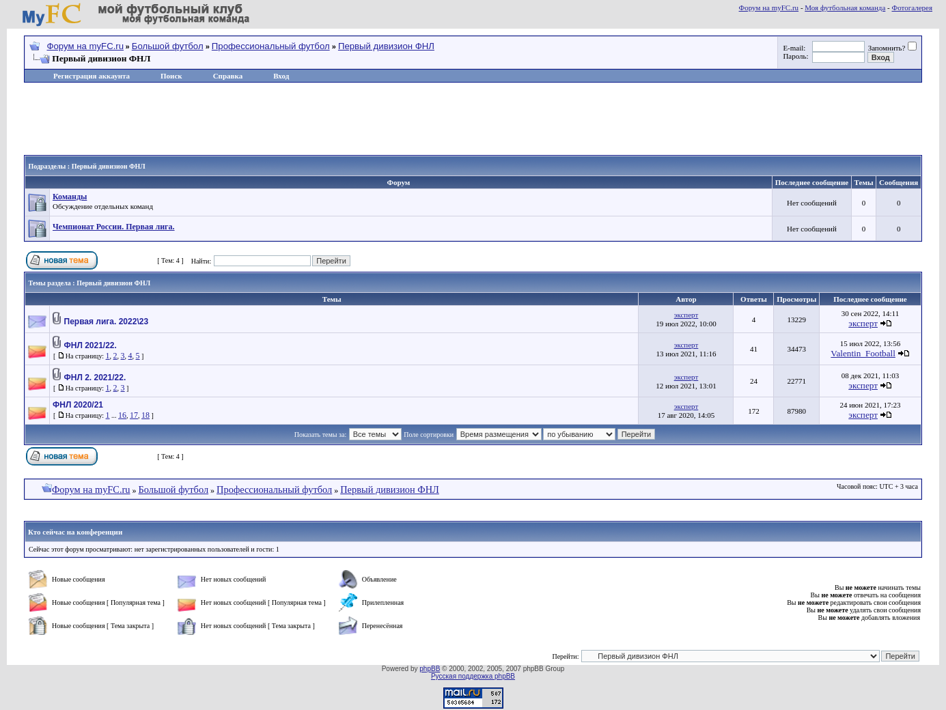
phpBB (429, 668)
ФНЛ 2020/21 (78, 405)
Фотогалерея (911, 7)
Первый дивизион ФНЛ (386, 46)
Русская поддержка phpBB (473, 676)
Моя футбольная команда (845, 7)
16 (122, 415)
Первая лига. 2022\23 (106, 321)
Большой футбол (168, 46)
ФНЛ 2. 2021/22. (95, 377)
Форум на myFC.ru (769, 7)
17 (134, 415)
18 (145, 415)
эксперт (686, 315)
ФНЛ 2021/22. (90, 345)
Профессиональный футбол (271, 46)
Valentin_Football (863, 353)
